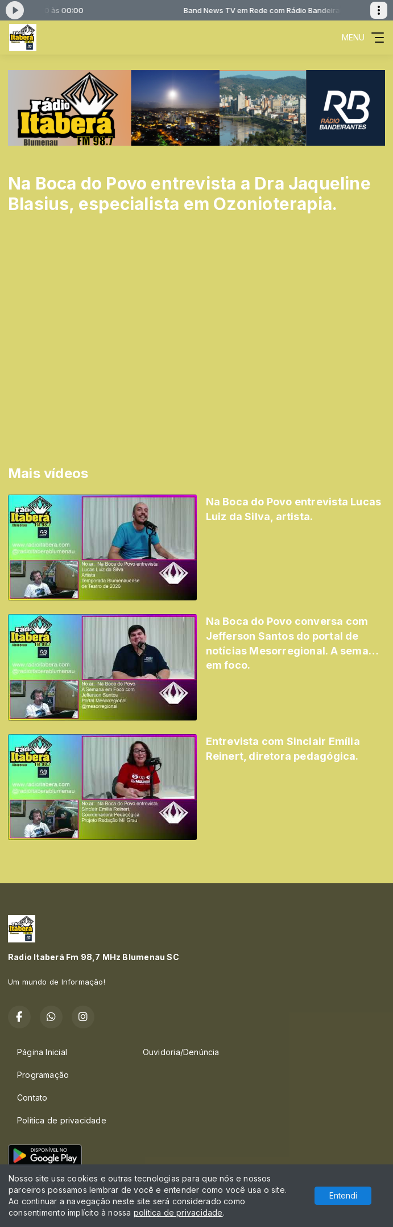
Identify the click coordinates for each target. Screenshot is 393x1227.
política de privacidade (178, 1212)
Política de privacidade (61, 1120)
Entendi (343, 1195)
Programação (43, 1075)
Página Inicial (42, 1052)
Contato (32, 1097)
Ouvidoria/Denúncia (181, 1052)
